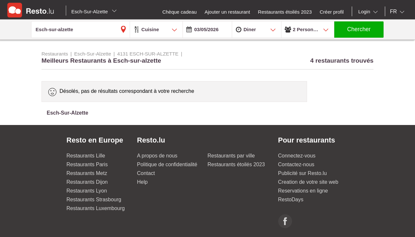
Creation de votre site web (308, 182)
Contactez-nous (296, 164)
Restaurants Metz (86, 173)
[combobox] (369, 12)
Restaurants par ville (231, 155)
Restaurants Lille (85, 155)
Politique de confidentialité (167, 164)
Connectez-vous (297, 155)
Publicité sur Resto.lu (302, 173)
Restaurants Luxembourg (95, 208)
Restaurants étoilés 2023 (236, 164)
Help (142, 182)
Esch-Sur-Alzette (94, 11)
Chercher (359, 29)
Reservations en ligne (303, 190)
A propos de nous (157, 155)
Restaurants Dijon (87, 182)
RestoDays (290, 199)
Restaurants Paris (87, 164)
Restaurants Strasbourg (93, 199)
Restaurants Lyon (86, 190)
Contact (146, 173)
